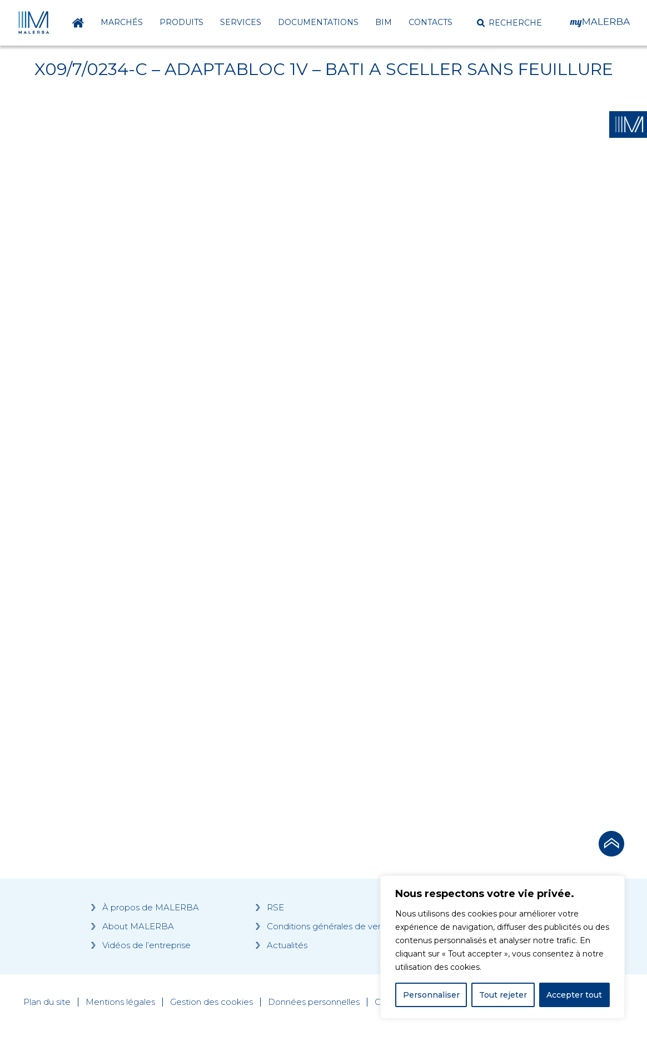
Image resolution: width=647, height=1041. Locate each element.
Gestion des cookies (211, 1002)
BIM (383, 22)
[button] (509, 23)
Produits (181, 22)
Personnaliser (431, 995)
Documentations (318, 22)
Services (240, 22)
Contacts (430, 22)
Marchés (122, 22)
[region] (502, 947)
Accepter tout (574, 995)
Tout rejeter (503, 995)
